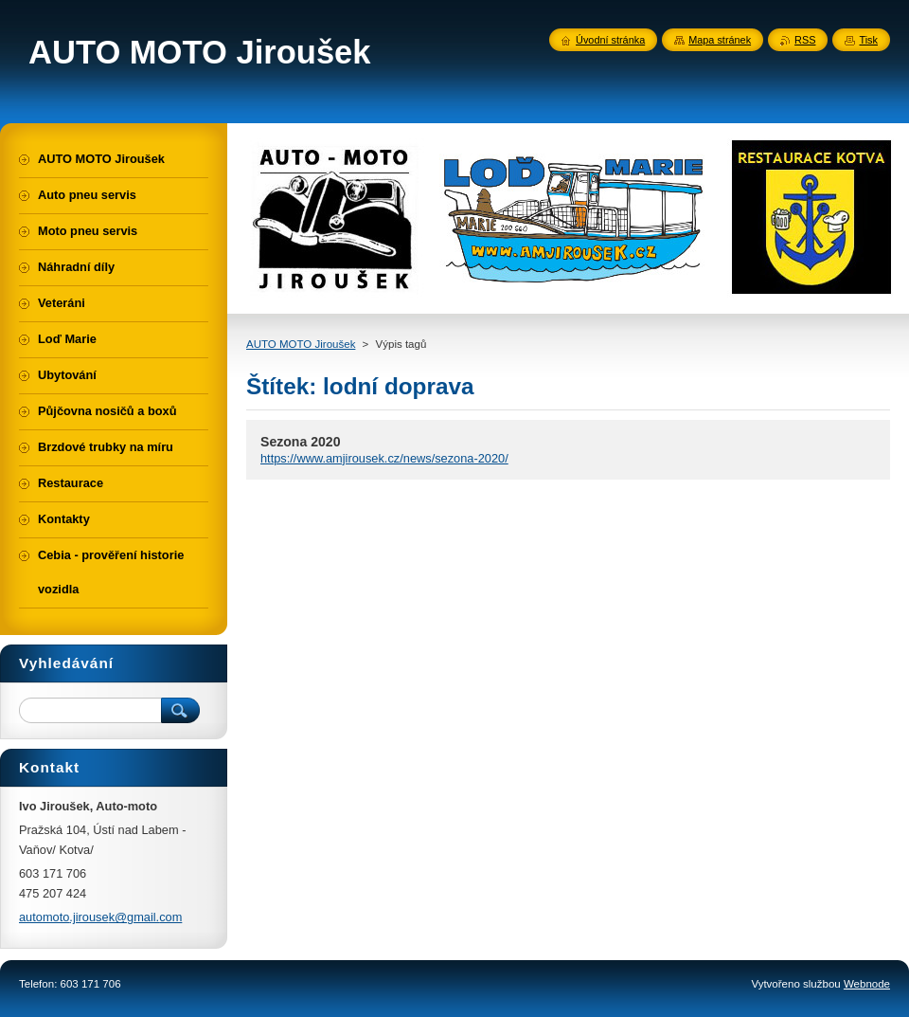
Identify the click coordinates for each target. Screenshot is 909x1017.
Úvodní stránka (610, 39)
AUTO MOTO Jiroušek (300, 344)
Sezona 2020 (300, 441)
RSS (804, 39)
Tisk (868, 39)
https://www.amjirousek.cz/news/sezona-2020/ (384, 458)
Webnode (867, 984)
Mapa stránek (719, 39)
